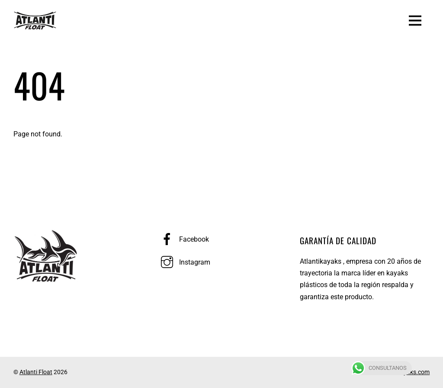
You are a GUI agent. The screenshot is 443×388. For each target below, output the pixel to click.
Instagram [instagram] (183, 262)
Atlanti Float (35, 372)
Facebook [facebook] (183, 239)
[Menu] (415, 20)
